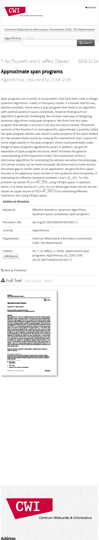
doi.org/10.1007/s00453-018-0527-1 (55, 222)
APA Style (11, 256)
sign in (90, 7)
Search (86, 43)
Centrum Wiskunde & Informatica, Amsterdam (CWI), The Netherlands (49, 29)
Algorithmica (12, 38)
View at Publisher (14, 270)
